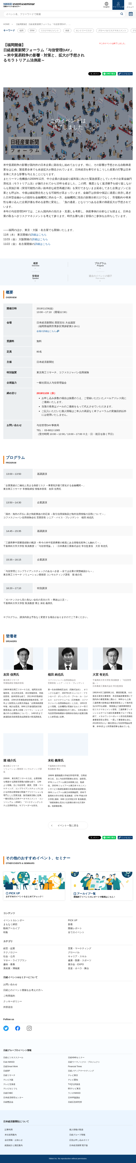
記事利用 (9, 1129)
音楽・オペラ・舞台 (78, 968)
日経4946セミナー (76, 1057)
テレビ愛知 (73, 1080)
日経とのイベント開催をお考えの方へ (23, 990)
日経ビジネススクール (13, 1057)
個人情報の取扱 (76, 1129)
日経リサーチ (9, 1075)
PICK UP (72, 920)
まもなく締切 (10, 924)
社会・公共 (9, 956)
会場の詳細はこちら (46, 331)
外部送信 (8, 1007)
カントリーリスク (84, 30)
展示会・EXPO (76, 964)
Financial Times (75, 1066)
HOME (6, 24)
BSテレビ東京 (74, 1088)
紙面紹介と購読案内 (14, 1145)
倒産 (67, 30)
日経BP (6, 1071)
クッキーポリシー (12, 1001)
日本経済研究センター (13, 1097)
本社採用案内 (11, 1135)
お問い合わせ (10, 984)
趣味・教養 (9, 964)
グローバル (74, 952)
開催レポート (75, 928)
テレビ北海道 (9, 1084)
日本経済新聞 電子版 (78, 1145)
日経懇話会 (8, 1102)
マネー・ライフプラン (15, 960)
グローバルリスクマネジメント (112, 30)
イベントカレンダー (13, 920)
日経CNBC (8, 1093)
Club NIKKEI (8, 1062)
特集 (5, 932)
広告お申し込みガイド (79, 1140)
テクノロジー (10, 952)
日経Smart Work (10, 1066)
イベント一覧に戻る (68, 825)
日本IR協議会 (74, 1097)
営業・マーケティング (79, 948)
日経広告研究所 (75, 1102)
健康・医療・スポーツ (79, 960)
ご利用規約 (9, 995)
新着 (70, 924)
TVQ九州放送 (74, 1084)
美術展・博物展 (11, 968)
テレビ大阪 (8, 1080)
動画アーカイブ (11, 928)
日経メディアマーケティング (81, 1071)
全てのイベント (76, 932)
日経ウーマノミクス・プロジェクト (84, 1062)
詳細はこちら (39, 234)
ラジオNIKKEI (74, 1093)
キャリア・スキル (77, 956)
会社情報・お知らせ (14, 1140)
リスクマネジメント (50, 30)
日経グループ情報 (77, 1135)
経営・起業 (9, 948)
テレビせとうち (10, 1088)
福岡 (21, 30)
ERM (32, 30)
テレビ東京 (73, 1075)
